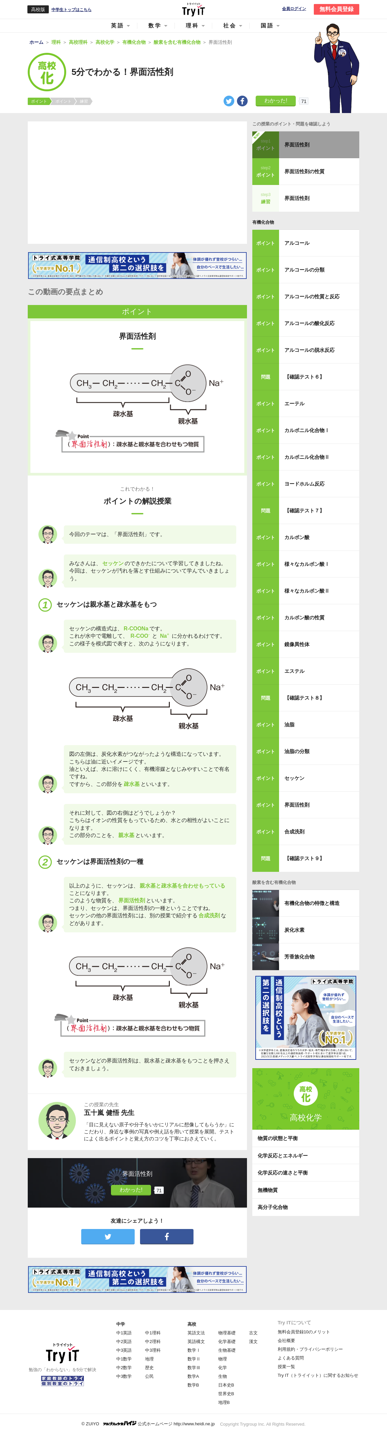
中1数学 (124, 1358)
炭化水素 (294, 930)
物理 (222, 1358)
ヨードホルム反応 (304, 484)
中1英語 (124, 1332)
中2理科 (152, 1341)
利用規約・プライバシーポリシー (310, 1349)
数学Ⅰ (194, 1350)
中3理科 (152, 1350)
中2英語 (124, 1341)
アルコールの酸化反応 (309, 323)
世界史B (226, 1393)
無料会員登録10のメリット (304, 1331)
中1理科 (152, 1332)
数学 (155, 25)
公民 (149, 1376)
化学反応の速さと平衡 (283, 1172)
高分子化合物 (273, 1207)
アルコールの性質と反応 (312, 296)
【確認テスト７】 (304, 510)
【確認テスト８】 (304, 698)
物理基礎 (227, 1332)
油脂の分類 (296, 751)
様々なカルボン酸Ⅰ (307, 564)
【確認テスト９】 (304, 858)
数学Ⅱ (194, 1358)
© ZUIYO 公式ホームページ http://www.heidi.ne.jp (148, 1423)
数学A (193, 1376)
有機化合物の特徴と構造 (312, 903)
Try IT (193, 9)
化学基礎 (227, 1341)
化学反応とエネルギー (283, 1155)
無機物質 (268, 1190)
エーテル (294, 403)
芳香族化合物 (299, 956)
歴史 (149, 1367)
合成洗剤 (294, 831)
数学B (193, 1385)
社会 (230, 25)
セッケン (294, 778)
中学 (120, 1324)
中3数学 (124, 1376)
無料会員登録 (336, 9)
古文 (253, 1332)
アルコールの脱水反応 (309, 350)
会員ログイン (294, 9)
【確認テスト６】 (304, 377)
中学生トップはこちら (71, 10)
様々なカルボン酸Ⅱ (307, 591)
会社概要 (286, 1340)
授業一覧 (286, 1366)
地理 (149, 1358)
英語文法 (196, 1332)
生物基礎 (227, 1350)
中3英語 (124, 1350)
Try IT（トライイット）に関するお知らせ (318, 1375)
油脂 (289, 724)
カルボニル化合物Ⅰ (307, 430)
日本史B (226, 1385)
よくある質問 (291, 1357)
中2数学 (124, 1367)
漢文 (253, 1341)
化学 (222, 1367)
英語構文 (196, 1341)
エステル (294, 671)
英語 (117, 25)
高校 (191, 1324)
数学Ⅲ (194, 1367)
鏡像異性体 (296, 644)
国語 (267, 25)
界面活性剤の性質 (304, 171)
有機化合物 (263, 222)
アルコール (296, 243)
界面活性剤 (296, 144)
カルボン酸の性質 (304, 617)
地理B (224, 1402)
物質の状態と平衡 (278, 1138)
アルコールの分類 (304, 270)
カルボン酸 (296, 537)
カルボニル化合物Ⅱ (307, 457)
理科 (192, 25)
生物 (222, 1376)
